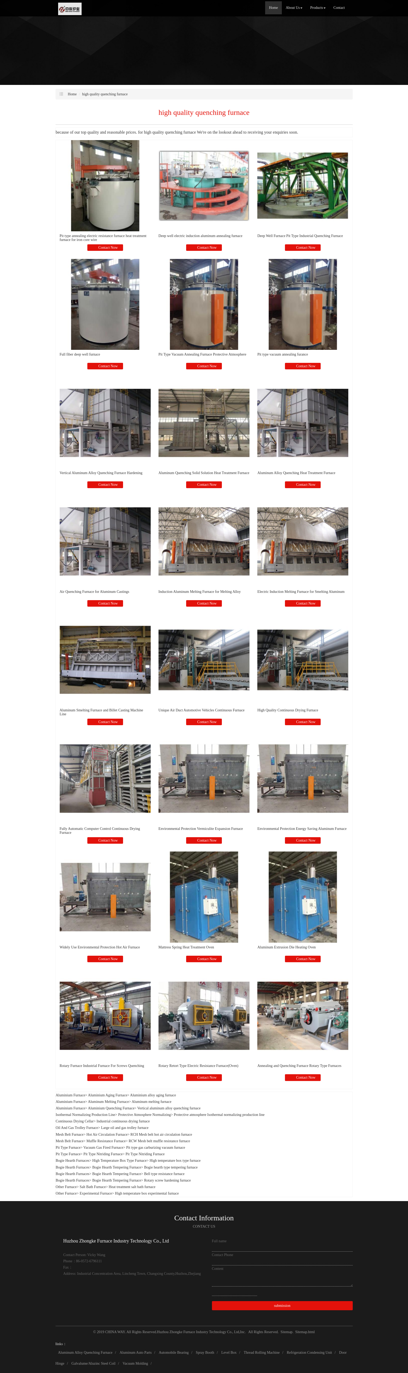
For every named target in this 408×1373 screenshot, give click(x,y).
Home (273, 8)
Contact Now (108, 248)
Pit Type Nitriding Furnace (103, 1154)
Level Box (229, 1353)
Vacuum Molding (135, 1363)
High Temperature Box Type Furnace (119, 1161)
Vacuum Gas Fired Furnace (103, 1148)
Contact (339, 8)
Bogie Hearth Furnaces (72, 1161)
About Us (294, 8)
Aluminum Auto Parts (136, 1353)
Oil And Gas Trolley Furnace (77, 1128)
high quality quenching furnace (105, 94)
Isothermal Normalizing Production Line (85, 1115)
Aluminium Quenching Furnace (111, 1108)
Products (318, 8)
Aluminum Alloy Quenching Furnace (85, 1353)
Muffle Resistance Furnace (106, 1141)
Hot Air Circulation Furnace (106, 1134)
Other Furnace (66, 1187)
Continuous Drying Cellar (75, 1121)
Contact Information (204, 1218)
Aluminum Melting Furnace (108, 1102)
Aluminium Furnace (70, 1095)
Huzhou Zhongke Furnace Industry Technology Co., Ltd (198, 1332)
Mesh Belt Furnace (70, 1134)
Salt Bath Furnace (93, 1187)
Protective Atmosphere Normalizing (144, 1115)
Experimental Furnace (96, 1193)
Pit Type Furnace (68, 1148)
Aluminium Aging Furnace (107, 1095)
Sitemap (287, 1332)
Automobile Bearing (174, 1353)
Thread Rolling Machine (262, 1353)
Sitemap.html (305, 1332)
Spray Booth (205, 1353)
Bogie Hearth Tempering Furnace (116, 1167)
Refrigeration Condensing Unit (309, 1353)
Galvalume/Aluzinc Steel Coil (93, 1363)
